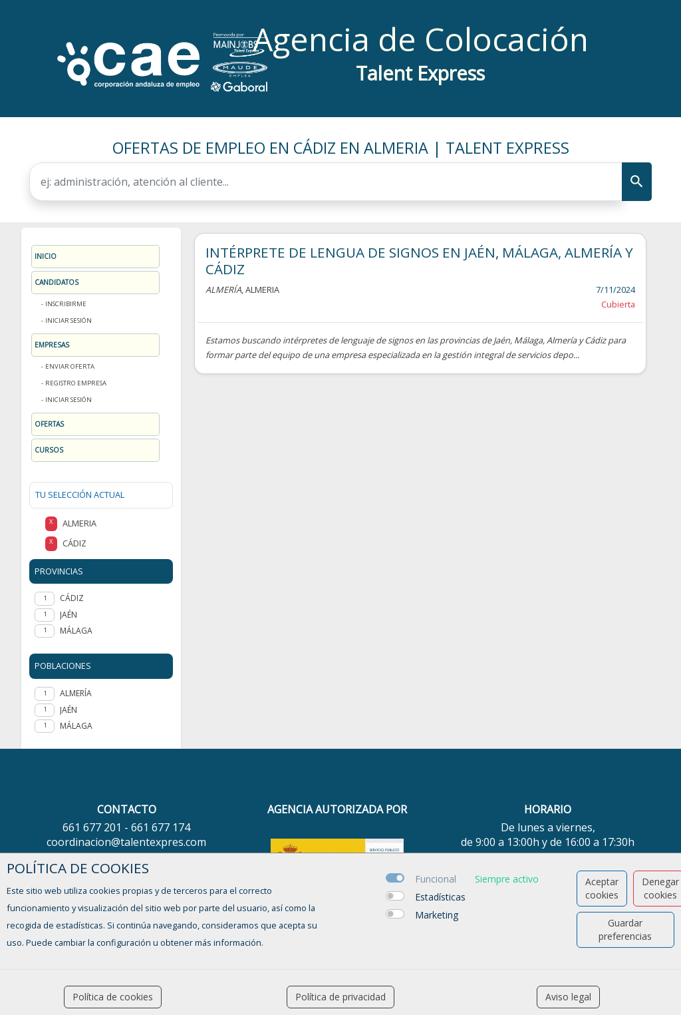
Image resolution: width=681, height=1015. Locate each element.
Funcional (435, 879)
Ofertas (49, 424)
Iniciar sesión (68, 320)
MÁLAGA (76, 630)
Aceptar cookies (601, 888)
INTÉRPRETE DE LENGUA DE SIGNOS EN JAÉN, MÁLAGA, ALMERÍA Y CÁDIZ (419, 260)
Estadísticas (440, 897)
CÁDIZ (72, 598)
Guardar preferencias (625, 929)
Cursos (49, 450)
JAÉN (68, 614)
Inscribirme (65, 304)
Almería (76, 693)
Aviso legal (568, 996)
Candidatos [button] (56, 282)
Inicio (46, 256)
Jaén (68, 709)
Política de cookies (112, 996)
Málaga (76, 725)
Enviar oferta (69, 366)
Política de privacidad (340, 996)
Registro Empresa (75, 383)
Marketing (436, 915)
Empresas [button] (52, 344)
